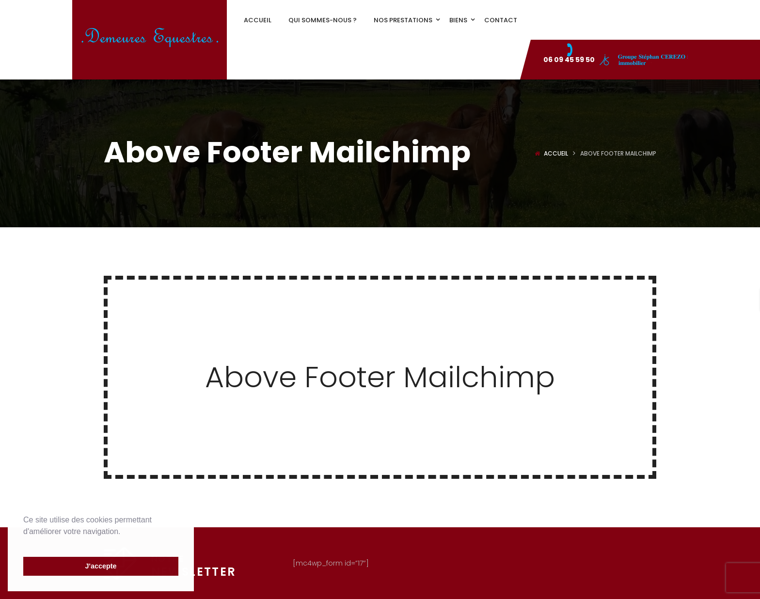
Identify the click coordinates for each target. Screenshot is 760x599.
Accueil (556, 153)
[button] (24, 543)
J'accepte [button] (100, 566)
